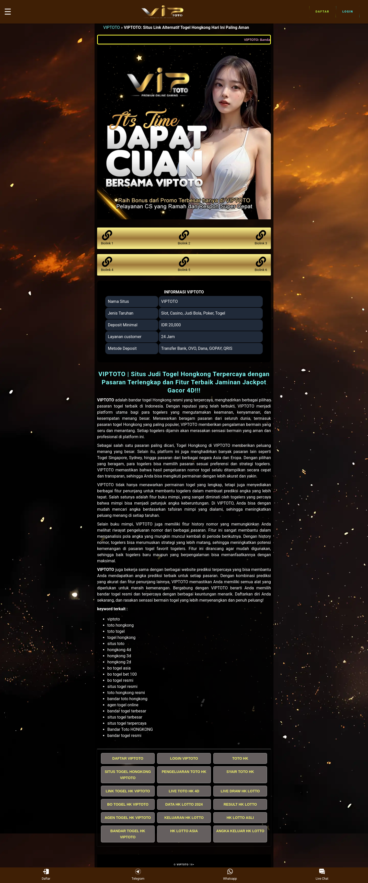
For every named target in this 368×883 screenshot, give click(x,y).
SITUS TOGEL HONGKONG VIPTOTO (128, 775)
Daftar (322, 11)
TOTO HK (240, 758)
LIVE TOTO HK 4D (184, 791)
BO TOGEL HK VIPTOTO (127, 804)
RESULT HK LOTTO (240, 804)
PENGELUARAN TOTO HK (184, 772)
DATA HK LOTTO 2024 (184, 804)
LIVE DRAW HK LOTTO (240, 791)
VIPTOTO (111, 27)
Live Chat (322, 875)
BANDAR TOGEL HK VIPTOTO (127, 834)
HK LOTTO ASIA (184, 831)
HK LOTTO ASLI (240, 818)
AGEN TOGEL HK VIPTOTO (128, 818)
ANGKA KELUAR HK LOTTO (240, 831)
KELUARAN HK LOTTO (184, 818)
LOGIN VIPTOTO (184, 758)
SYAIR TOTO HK (240, 772)
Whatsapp (230, 875)
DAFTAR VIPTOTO (127, 758)
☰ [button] (8, 12)
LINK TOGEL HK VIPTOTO (128, 791)
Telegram (138, 875)
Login (348, 11)
